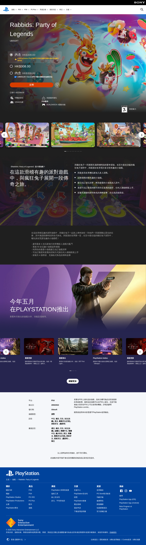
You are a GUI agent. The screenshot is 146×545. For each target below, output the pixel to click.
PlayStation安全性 (81, 494)
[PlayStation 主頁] (6, 10)
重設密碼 (77, 504)
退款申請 (77, 508)
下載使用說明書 (80, 511)
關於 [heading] (8, 486)
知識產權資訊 (102, 508)
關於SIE (9, 490)
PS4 (25, 10)
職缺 (7, 494)
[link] (73, 352)
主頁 (7, 480)
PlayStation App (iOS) (127, 499)
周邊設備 (43, 10)
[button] (6, 351)
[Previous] (4, 135)
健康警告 (100, 501)
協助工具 (54, 494)
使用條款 (100, 490)
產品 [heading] (31, 486)
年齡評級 (100, 497)
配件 (30, 504)
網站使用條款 (115, 540)
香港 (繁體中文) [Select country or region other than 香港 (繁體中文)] (16, 540)
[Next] (142, 135)
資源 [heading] (99, 486)
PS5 (19, 10)
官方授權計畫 (102, 511)
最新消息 (53, 10)
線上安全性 (55, 497)
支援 (67, 10)
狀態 (75, 497)
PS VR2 (32, 497)
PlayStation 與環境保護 (60, 490)
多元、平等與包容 (58, 501)
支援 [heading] (76, 486)
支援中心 (77, 490)
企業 (7, 504)
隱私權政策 (104, 540)
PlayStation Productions (15, 501)
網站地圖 (136, 540)
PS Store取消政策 (103, 494)
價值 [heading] (53, 486)
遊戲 (13, 10)
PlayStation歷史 (12, 508)
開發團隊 (100, 504)
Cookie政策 (126, 540)
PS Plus (33, 10)
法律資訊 (94, 540)
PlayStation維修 (80, 501)
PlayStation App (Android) (129, 503)
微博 (121, 496)
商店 (61, 10)
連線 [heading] (121, 486)
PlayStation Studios (13, 497)
